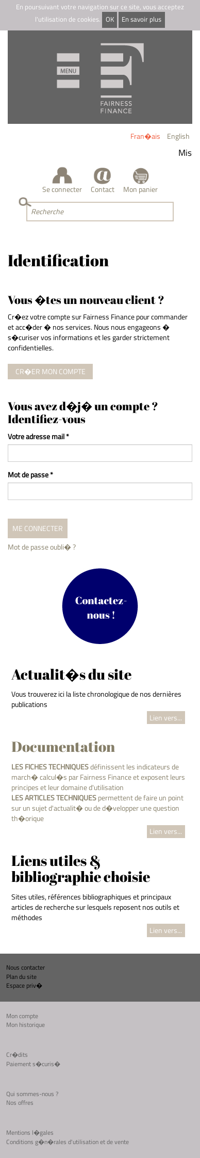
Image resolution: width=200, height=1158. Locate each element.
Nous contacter (25, 967)
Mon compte (22, 1016)
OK (110, 19)
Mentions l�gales (30, 1132)
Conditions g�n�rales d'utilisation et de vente (67, 1142)
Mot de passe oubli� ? (42, 546)
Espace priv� (24, 985)
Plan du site (21, 977)
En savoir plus (141, 19)
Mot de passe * (30, 475)
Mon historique (25, 1025)
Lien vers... (165, 717)
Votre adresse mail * (38, 436)
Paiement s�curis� (33, 1064)
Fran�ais (145, 136)
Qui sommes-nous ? (32, 1094)
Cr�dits (17, 1054)
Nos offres (20, 1102)
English (178, 136)
